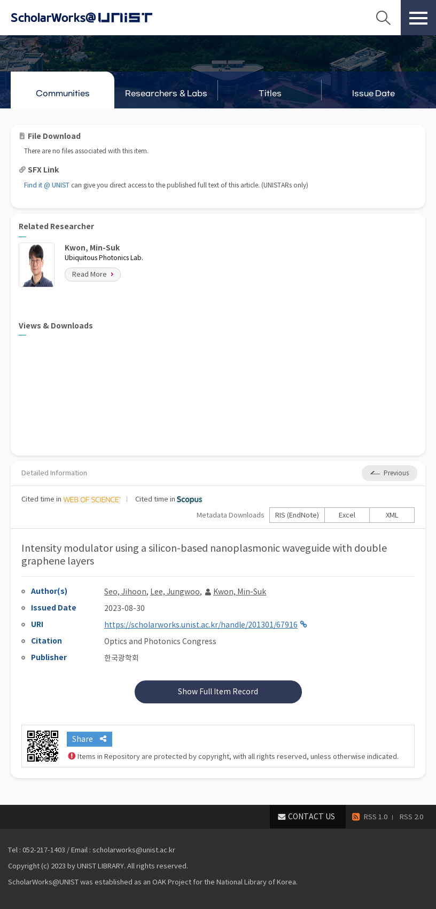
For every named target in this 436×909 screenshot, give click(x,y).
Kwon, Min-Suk (239, 592)
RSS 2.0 (411, 816)
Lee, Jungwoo (175, 592)
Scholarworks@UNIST (99, 17)
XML (392, 515)
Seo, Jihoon (125, 592)
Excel (347, 515)
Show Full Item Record (218, 691)
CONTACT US (311, 816)
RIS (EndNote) (297, 515)
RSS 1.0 (375, 816)
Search (383, 17)
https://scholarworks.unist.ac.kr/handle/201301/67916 (201, 625)
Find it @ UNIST (46, 185)
